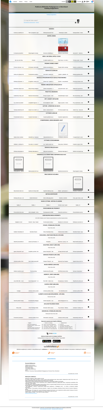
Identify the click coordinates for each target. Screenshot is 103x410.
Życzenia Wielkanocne (30, 363)
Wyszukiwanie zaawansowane (29, 22)
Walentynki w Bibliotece (30, 376)
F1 (84, 1)
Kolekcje (37, 22)
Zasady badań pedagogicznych (32, 324)
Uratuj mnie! (62, 324)
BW (70, 1)
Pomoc (26, 1)
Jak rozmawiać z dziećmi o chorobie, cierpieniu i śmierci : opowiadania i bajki (55, 327)
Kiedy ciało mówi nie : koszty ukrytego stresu (50, 328)
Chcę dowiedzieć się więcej (45, 408)
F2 (87, 1)
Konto (31, 1)
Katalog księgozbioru (51, 14)
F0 (82, 1)
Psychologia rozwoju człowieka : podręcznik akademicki (52, 326)
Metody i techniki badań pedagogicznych (33, 328)
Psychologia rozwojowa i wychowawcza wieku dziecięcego (36, 327)
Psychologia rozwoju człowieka (64, 325)
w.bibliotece (45, 349)
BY (75, 1)
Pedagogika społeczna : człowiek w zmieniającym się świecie (36, 325)
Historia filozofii (30, 326)
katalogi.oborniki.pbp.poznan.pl (31, 393)
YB (72, 1)
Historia (20, 1)
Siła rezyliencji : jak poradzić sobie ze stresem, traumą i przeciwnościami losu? (71, 326)
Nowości (15, 1)
